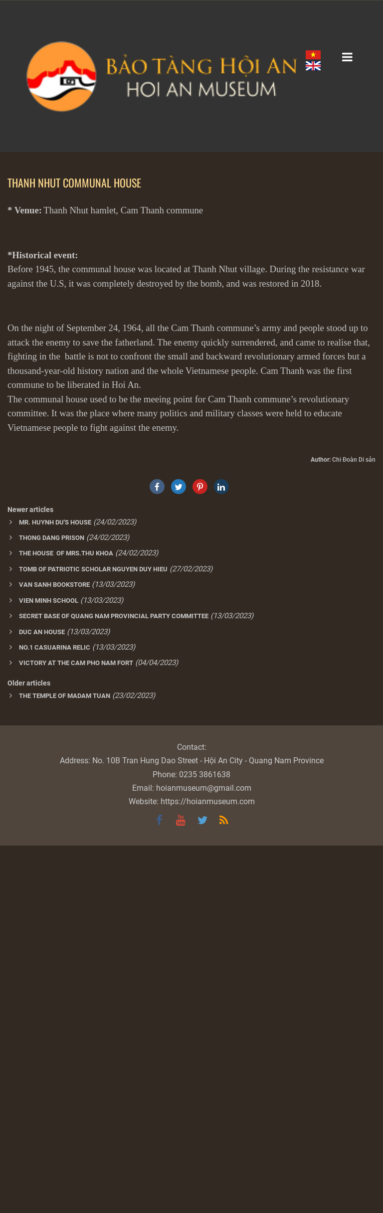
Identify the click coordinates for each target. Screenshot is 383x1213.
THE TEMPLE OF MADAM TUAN (64, 1063)
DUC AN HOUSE (42, 999)
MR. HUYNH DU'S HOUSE (55, 889)
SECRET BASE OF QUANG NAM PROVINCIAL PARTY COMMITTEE (113, 983)
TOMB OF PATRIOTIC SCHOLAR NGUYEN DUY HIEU (93, 936)
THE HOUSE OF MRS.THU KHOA (66, 920)
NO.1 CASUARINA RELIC (54, 1015)
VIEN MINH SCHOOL (48, 968)
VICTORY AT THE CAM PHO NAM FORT (76, 1030)
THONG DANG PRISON (51, 905)
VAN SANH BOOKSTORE (54, 952)
